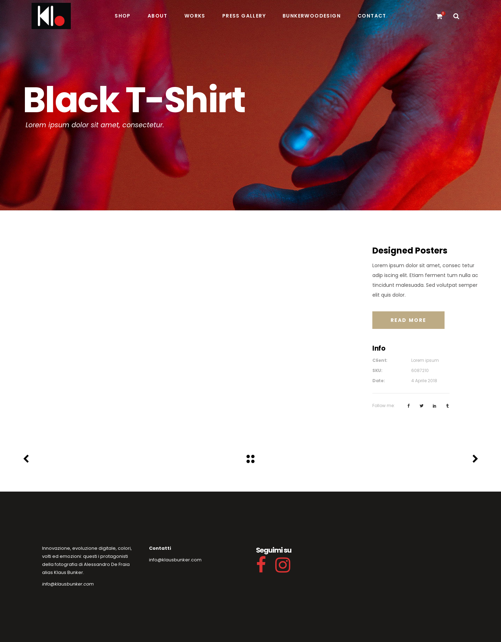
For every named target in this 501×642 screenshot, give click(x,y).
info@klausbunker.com (68, 584)
